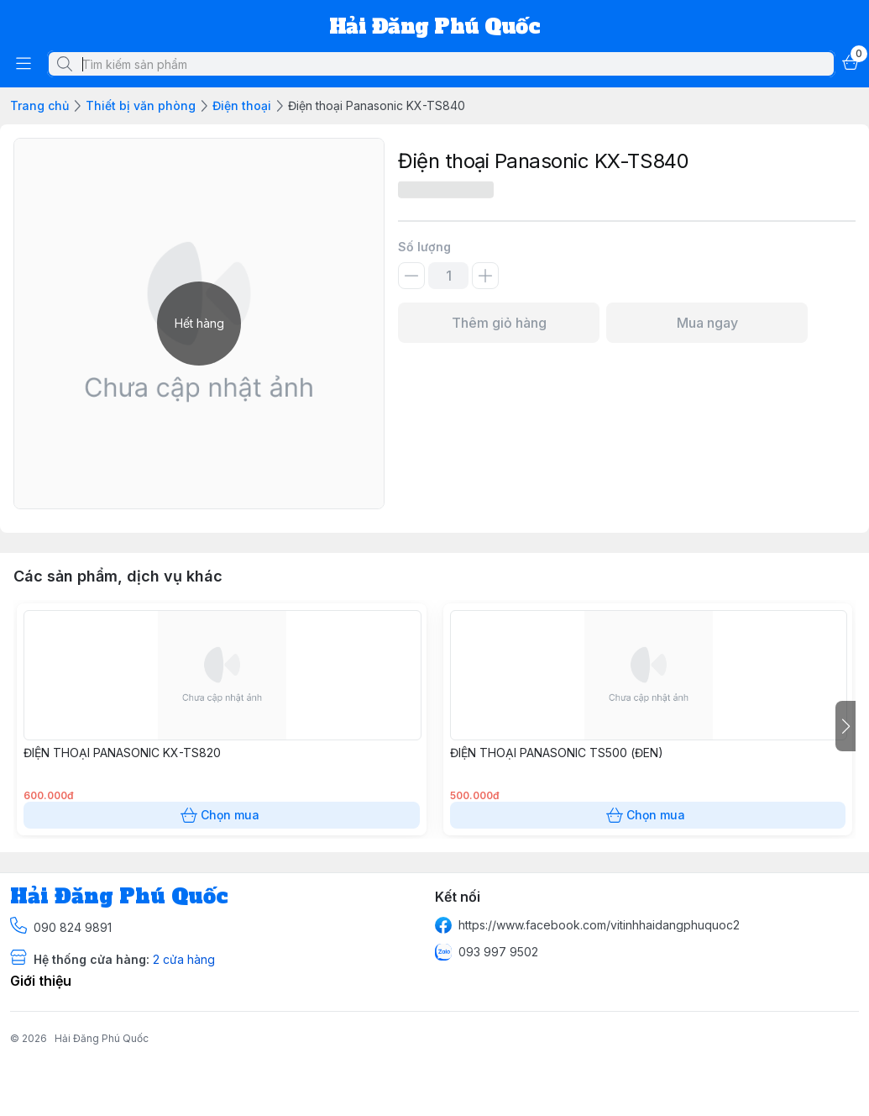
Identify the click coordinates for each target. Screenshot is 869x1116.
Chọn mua (222, 815)
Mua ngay (707, 323)
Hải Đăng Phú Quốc (102, 1038)
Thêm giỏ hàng (498, 323)
